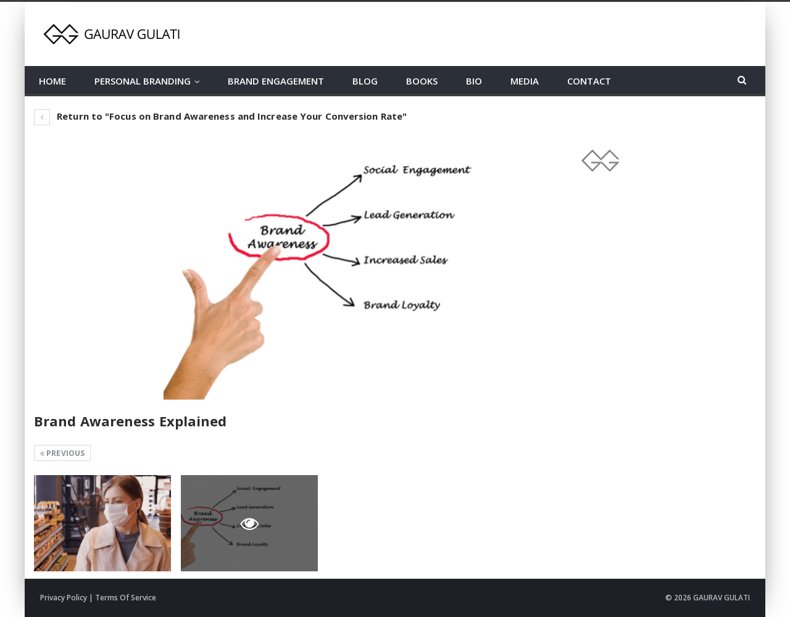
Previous (62, 453)
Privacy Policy (63, 597)
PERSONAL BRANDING (142, 81)
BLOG (365, 81)
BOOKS (422, 81)
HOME (52, 81)
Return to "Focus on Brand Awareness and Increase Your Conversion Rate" (220, 116)
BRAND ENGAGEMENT (276, 81)
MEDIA (524, 81)
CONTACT (589, 81)
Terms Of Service (125, 597)
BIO (474, 81)
